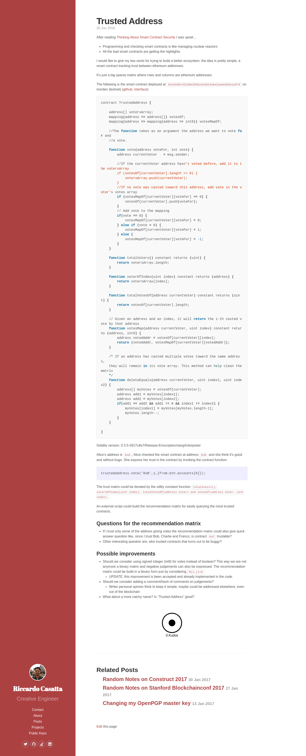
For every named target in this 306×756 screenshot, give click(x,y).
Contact (37, 709)
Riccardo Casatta (38, 688)
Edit (99, 726)
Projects (38, 727)
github (127, 89)
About (37, 715)
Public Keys (38, 733)
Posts (38, 721)
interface (140, 89)
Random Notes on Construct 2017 (157, 679)
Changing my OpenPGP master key (158, 703)
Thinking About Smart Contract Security (146, 37)
